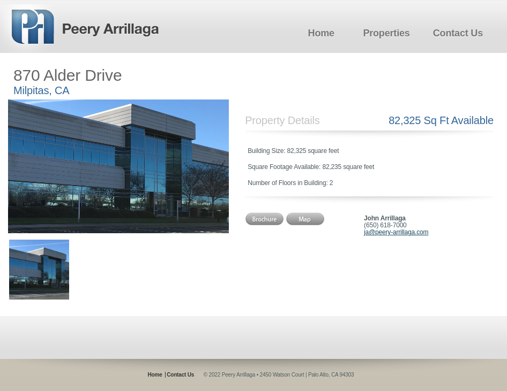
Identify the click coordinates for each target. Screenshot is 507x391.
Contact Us (458, 33)
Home (321, 33)
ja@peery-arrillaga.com (396, 232)
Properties (386, 33)
